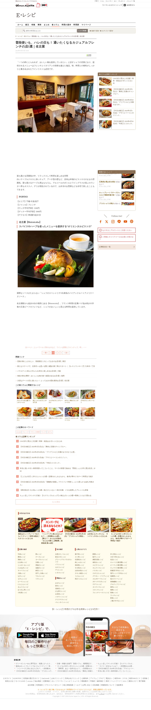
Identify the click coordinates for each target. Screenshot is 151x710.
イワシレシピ (59, 564)
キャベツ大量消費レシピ (118, 562)
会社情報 (31, 685)
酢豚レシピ (96, 554)
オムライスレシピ (99, 568)
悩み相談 (37, 681)
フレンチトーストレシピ (101, 592)
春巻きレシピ (97, 562)
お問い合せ (86, 685)
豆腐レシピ (39, 562)
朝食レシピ (114, 592)
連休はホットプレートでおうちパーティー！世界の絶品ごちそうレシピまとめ (44, 666)
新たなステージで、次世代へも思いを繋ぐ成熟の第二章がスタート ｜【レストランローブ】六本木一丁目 (56, 366)
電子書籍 (142, 681)
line (119, 221)
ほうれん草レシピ (24, 590)
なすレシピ (21, 576)
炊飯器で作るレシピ (117, 570)
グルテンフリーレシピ (117, 584)
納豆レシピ (39, 570)
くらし (102, 1)
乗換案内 (84, 681)
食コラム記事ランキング (25, 437)
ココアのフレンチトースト (56, 396)
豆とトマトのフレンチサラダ (40, 396)
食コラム (55, 24)
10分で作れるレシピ (117, 557)
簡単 (39, 24)
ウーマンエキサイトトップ (112, 5)
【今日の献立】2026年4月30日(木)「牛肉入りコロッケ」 (40, 463)
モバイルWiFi (20, 681)
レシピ (68, 681)
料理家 (76, 24)
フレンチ (26, 432)
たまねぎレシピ (23, 568)
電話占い (109, 678)
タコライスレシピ (99, 587)
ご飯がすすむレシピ (117, 601)
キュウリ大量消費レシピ (118, 568)
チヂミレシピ (97, 584)
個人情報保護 (68, 685)
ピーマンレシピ (23, 581)
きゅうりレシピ (23, 587)
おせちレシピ (59, 583)
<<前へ (45, 353)
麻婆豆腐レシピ (98, 559)
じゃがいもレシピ (24, 565)
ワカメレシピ (40, 576)
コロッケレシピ (98, 590)
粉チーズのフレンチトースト (87, 414)
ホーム (20, 24)
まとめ (46, 24)
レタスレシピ (59, 573)
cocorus (29, 681)
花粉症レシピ (59, 588)
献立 (27, 24)
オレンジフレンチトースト (24, 414)
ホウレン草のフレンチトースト (72, 396)
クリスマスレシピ (61, 599)
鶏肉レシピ (21, 559)
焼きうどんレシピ (81, 579)
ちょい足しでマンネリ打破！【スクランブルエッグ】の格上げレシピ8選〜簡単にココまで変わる (55, 495)
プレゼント (121, 1)
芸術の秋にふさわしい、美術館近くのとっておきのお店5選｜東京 (41, 361)
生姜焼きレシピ (80, 559)
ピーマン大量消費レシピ (118, 565)
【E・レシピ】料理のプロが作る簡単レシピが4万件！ (75, 609)
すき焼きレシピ (80, 568)
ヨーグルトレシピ (42, 559)
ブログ (101, 678)
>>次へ (66, 353)
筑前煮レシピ (79, 565)
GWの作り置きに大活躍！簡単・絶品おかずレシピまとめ (41, 441)
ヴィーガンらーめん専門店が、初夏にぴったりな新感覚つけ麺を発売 (41, 664)
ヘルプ (77, 685)
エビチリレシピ (98, 565)
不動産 (92, 681)
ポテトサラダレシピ (99, 581)
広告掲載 (95, 685)
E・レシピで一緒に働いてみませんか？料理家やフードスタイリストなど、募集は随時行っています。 (75, 689)
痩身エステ (133, 681)
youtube (125, 221)
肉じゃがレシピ (80, 562)
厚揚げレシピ (40, 565)
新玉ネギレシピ (60, 557)
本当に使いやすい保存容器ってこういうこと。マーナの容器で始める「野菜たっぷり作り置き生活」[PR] (57, 469)
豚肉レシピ (21, 557)
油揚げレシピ (40, 568)
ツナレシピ (39, 579)
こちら (101, 694)
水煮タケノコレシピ (62, 554)
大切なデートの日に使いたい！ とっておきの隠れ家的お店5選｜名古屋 (43, 381)
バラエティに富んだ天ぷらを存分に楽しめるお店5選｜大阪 (39, 371)
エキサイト (131, 5)
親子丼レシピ (79, 554)
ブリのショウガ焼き (106, 205)
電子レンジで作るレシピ (118, 573)
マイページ (86, 24)
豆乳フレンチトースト (56, 413)
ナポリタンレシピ (99, 573)
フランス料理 (35, 432)
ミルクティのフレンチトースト (72, 414)
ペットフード (116, 681)
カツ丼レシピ (79, 557)
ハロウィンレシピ (61, 597)
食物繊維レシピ (115, 581)
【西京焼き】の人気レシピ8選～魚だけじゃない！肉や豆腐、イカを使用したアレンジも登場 (54, 490)
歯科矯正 (100, 681)
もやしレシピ (22, 579)
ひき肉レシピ (22, 562)
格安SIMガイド (134, 678)
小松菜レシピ (22, 592)
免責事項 (119, 685)
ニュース (76, 681)
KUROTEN (17, 678)
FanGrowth (45, 678)
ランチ (43, 432)
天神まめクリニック (72, 678)
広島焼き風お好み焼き (107, 183)
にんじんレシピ (23, 584)
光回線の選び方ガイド (31, 678)
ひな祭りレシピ (60, 591)
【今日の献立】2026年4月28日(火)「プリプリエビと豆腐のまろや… (123, 102)
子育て (97, 1)
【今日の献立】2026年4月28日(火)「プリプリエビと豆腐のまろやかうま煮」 (48, 452)
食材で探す (95, 31)
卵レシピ (39, 554)
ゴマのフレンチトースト (87, 396)
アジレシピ (59, 570)
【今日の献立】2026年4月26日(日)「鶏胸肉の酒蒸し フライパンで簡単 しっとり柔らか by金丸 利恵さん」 (57, 483)
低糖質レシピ (114, 576)
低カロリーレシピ (116, 579)
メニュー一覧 (131, 1)
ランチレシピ (114, 595)
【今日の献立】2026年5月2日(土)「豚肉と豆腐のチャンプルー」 (43, 447)
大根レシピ (21, 573)
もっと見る (56, 502)
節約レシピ (114, 587)
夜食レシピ (114, 598)
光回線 (144, 678)
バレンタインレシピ (62, 602)
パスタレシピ (97, 570)
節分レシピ (59, 586)
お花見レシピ (59, 594)
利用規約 (39, 685)
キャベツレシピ (23, 570)
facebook (100, 221)
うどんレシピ (79, 576)
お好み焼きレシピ (81, 570)
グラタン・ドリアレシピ (101, 576)
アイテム (93, 678)
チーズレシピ (40, 557)
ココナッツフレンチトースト (40, 414)
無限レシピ (114, 590)
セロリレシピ (59, 567)
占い (115, 1)
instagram (113, 221)
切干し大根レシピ (42, 573)
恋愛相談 (46, 681)
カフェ (50, 432)
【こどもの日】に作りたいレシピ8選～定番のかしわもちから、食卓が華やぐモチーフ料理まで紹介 (56, 476)
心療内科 (85, 678)
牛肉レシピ (21, 554)
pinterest (132, 221)
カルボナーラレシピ (99, 579)
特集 (33, 24)
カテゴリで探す (107, 31)
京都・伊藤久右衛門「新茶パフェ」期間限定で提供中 (76, 664)
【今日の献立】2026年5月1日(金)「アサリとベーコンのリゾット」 (44, 457)
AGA (124, 681)
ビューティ (109, 1)
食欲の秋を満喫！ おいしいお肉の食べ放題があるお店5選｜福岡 (41, 376)
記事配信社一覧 (105, 247)
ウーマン (60, 681)
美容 (107, 681)
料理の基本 (66, 24)
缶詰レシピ (114, 559)
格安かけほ (9, 681)
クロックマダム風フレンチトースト (24, 396)
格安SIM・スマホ (120, 678)
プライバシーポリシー (53, 685)
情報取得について (107, 685)
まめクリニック (57, 678)
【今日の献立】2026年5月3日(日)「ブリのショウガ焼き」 (37, 671)
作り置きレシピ (115, 554)
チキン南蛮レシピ (81, 573)
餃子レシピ (96, 557)
